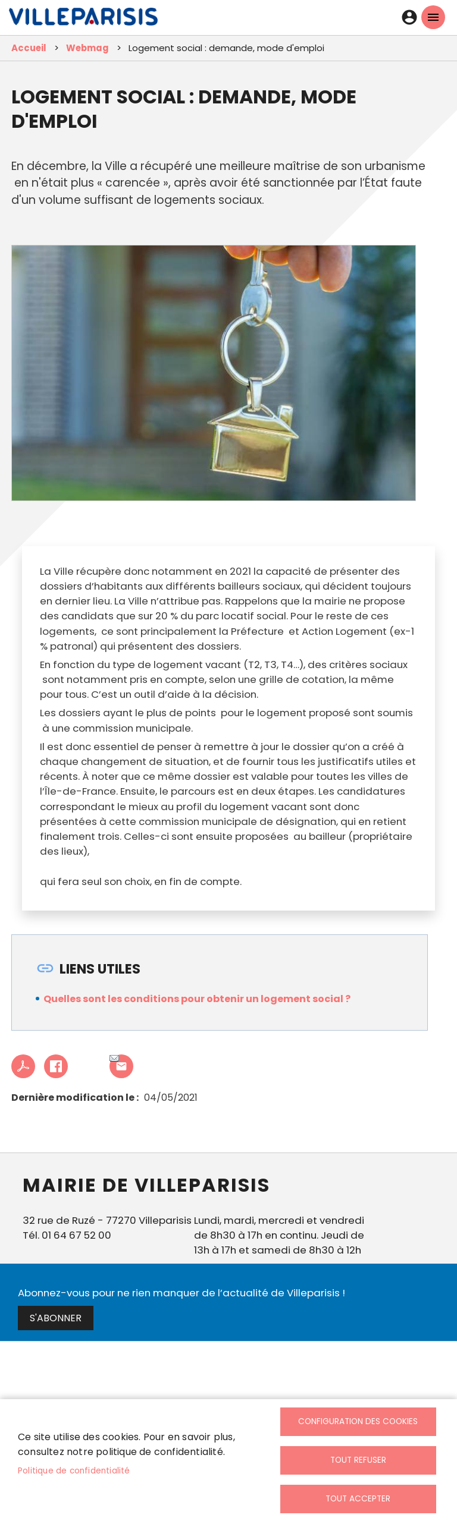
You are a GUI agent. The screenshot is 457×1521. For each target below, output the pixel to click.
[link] (83, 19)
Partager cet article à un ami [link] (114, 1059)
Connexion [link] (409, 17)
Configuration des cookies (358, 1421)
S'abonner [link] (56, 1318)
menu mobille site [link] (433, 17)
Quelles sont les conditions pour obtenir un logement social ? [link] (196, 999)
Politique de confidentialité (74, 1470)
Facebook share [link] (56, 1066)
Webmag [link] (87, 48)
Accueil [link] (28, 48)
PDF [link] (23, 1066)
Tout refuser (358, 1460)
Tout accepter (357, 1498)
